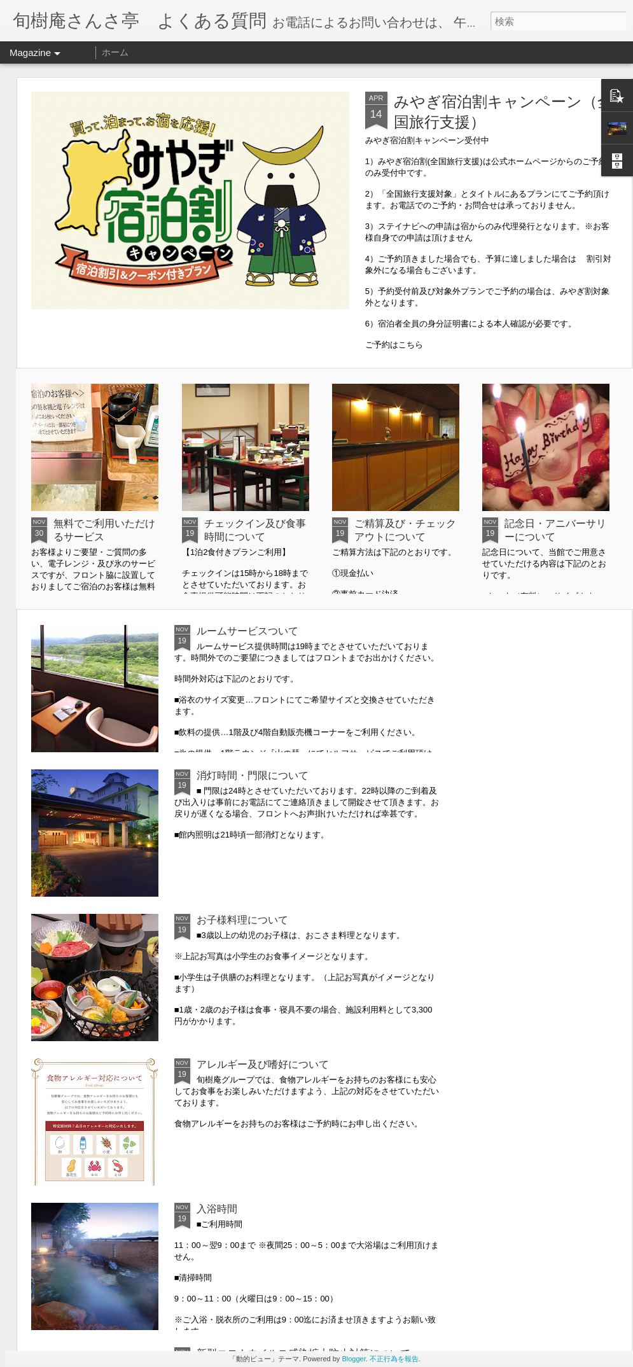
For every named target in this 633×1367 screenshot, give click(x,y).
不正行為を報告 (394, 1359)
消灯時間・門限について (253, 775)
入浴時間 (217, 1208)
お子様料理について (242, 920)
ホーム (115, 52)
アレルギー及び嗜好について (263, 1064)
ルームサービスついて (247, 631)
